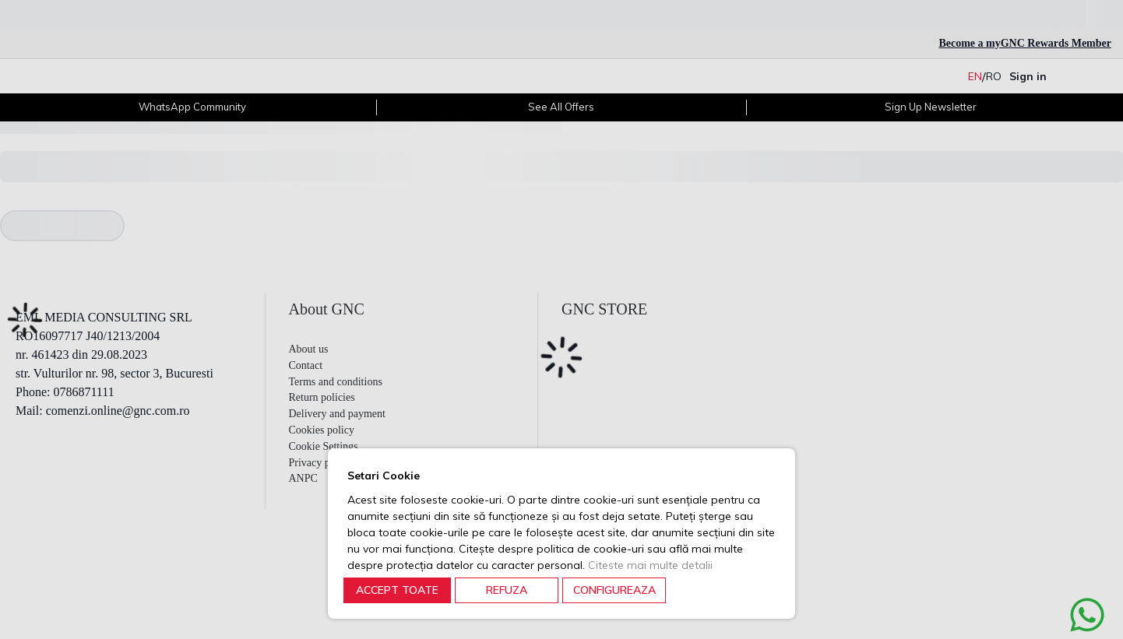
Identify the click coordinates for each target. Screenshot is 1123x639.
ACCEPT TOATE (397, 590)
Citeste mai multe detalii (650, 565)
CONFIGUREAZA (614, 590)
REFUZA (506, 590)
